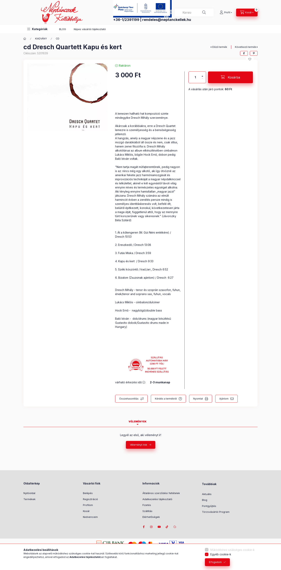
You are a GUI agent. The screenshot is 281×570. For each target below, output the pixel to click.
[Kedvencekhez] (250, 59)
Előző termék (219, 46)
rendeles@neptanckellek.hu (166, 20)
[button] (37, 29)
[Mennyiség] (195, 77)
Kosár (86, 511)
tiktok (167, 527)
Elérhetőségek (151, 516)
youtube (159, 527)
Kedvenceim (90, 516)
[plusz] (202, 74)
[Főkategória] (24, 38)
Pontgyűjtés (209, 506)
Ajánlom (224, 398)
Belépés (88, 493)
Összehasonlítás (129, 398)
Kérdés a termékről (166, 398)
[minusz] (202, 80)
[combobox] (194, 12)
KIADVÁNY (41, 38)
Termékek (29, 499)
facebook (144, 527)
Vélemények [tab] (138, 421)
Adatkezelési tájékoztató (157, 499)
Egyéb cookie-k (220, 554)
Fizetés (146, 505)
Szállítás (147, 511)
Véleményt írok (138, 444)
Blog (204, 499)
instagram (151, 527)
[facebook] (244, 53)
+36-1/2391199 (126, 20)
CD (57, 38)
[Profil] (226, 12)
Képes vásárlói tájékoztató (90, 29)
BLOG (62, 29)
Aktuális (207, 494)
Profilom (88, 505)
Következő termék (245, 46)
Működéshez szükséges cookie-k (232, 549)
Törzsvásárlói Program (215, 511)
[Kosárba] (230, 77)
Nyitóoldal (29, 493)
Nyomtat (198, 398)
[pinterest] (254, 53)
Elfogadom (215, 562)
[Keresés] (204, 12)
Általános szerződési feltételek (161, 493)
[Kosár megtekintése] (247, 12)
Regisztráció (90, 499)
